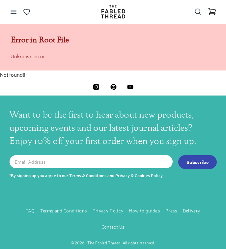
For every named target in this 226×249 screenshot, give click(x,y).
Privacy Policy (108, 210)
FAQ (30, 210)
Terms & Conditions (87, 175)
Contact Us (113, 226)
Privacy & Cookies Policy (138, 175)
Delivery (192, 210)
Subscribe (197, 162)
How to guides (144, 210)
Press (171, 210)
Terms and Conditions (63, 210)
